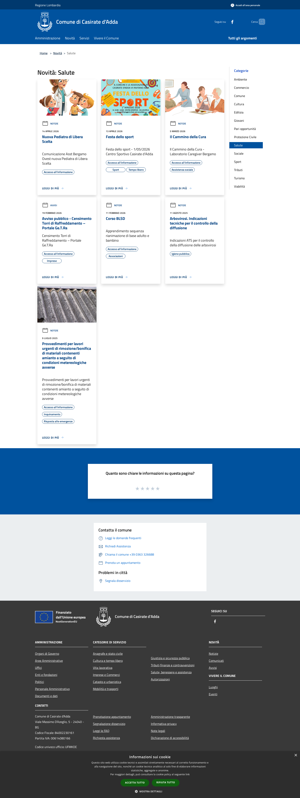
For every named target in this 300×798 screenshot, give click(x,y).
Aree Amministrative (49, 660)
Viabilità (239, 186)
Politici (39, 681)
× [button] (295, 755)
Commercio (241, 87)
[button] (150, 791)
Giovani (239, 120)
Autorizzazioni (160, 679)
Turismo (239, 178)
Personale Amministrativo (52, 688)
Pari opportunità (245, 128)
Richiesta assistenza (106, 737)
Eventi (213, 694)
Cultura (239, 104)
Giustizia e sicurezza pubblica (170, 658)
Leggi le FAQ (101, 730)
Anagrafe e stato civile (108, 653)
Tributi (238, 170)
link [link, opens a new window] (188, 774)
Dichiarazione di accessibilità (170, 737)
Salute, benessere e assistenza (171, 672)
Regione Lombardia (47, 5)
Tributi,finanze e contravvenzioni (173, 665)
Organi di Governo (47, 653)
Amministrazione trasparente (170, 716)
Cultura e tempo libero (108, 660)
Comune (239, 95)
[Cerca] (260, 21)
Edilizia (238, 112)
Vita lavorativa (102, 667)
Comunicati (216, 660)
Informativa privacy (164, 723)
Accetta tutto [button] (135, 782)
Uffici (38, 667)
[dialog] (150, 774)
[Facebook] (226, 21)
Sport (237, 161)
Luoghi (213, 687)
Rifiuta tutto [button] (165, 782)
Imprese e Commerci (106, 674)
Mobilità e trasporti (105, 688)
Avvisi (49, 205)
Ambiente (240, 79)
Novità (57, 53)
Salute (238, 145)
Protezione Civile (245, 137)
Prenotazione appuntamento (112, 716)
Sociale (238, 153)
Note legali (158, 730)
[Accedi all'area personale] (245, 5)
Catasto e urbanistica (107, 681)
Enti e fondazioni (46, 674)
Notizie (50, 123)
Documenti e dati (46, 696)
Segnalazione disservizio (109, 723)
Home (44, 53)
